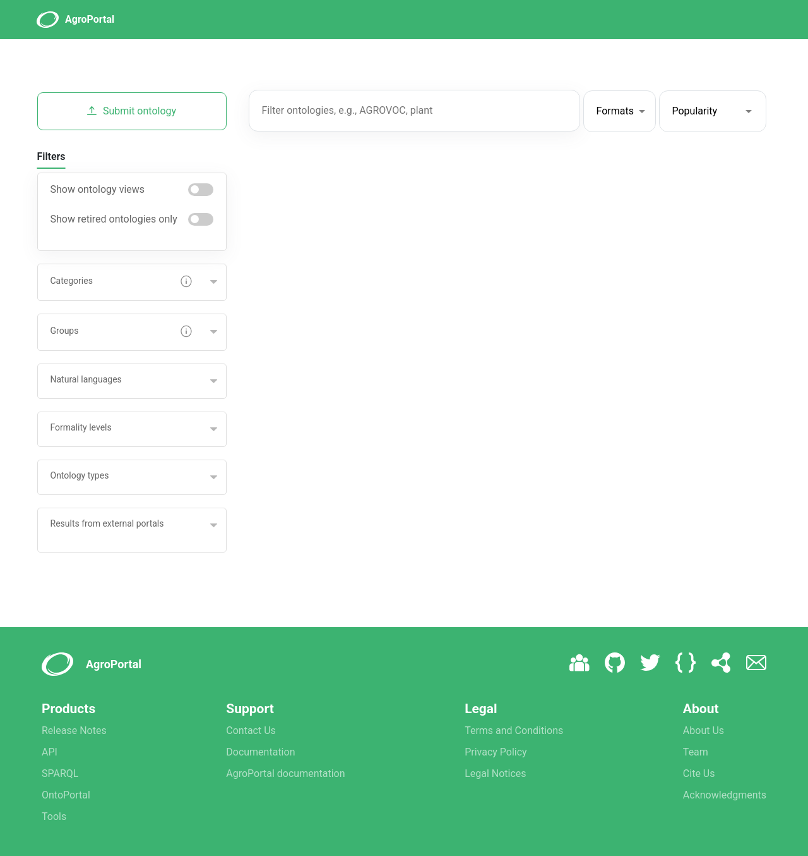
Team (695, 752)
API (49, 752)
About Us (703, 731)
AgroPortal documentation (285, 773)
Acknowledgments (724, 795)
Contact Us (251, 731)
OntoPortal (66, 795)
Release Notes (74, 731)
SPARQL (60, 773)
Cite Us (699, 773)
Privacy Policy (496, 752)
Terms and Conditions (514, 731)
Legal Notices (495, 773)
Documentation (260, 752)
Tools (54, 816)
